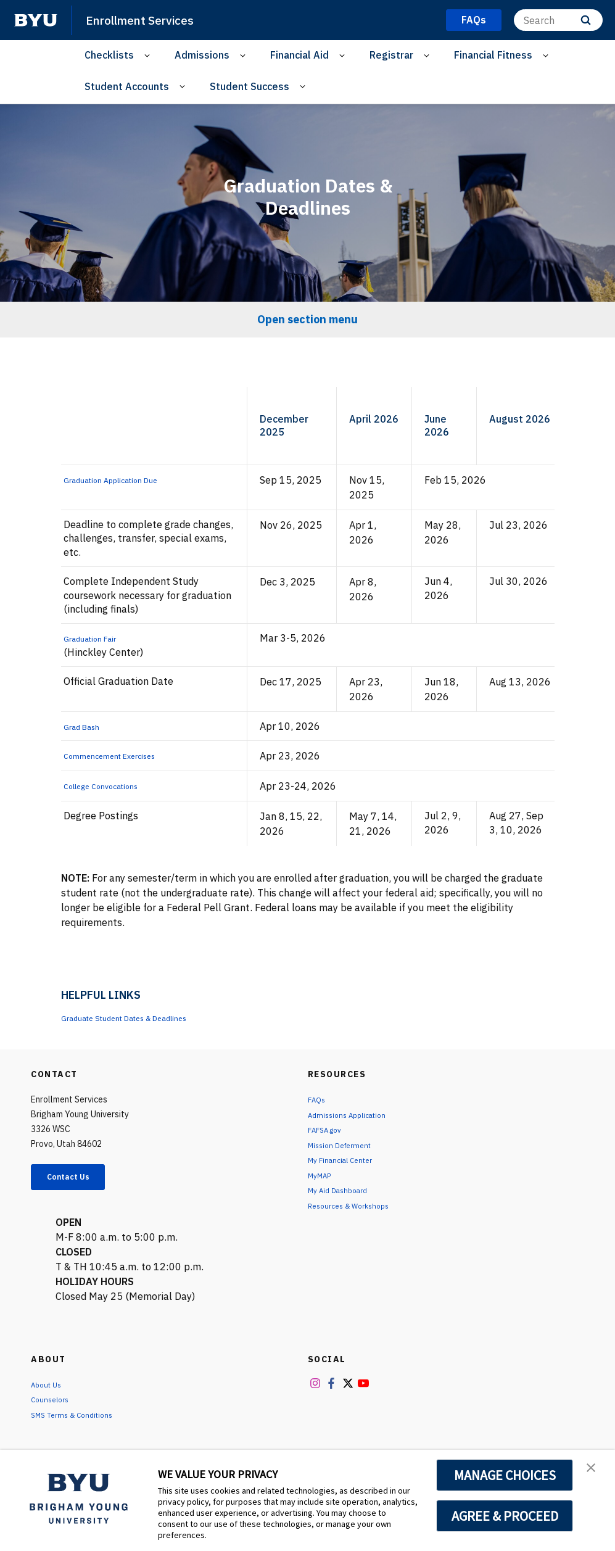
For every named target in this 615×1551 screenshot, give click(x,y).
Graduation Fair (98, 638)
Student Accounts (127, 86)
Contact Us (77, 1179)
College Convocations (113, 785)
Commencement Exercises (124, 755)
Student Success (249, 86)
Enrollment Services (147, 19)
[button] (594, 1472)
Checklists (109, 55)
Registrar (391, 55)
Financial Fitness (493, 55)
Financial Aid (299, 55)
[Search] (558, 20)
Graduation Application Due (126, 479)
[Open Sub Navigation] (149, 55)
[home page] (35, 20)
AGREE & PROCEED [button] (505, 1515)
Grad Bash (87, 726)
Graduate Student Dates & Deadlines (145, 1017)
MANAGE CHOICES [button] (505, 1475)
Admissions (202, 55)
